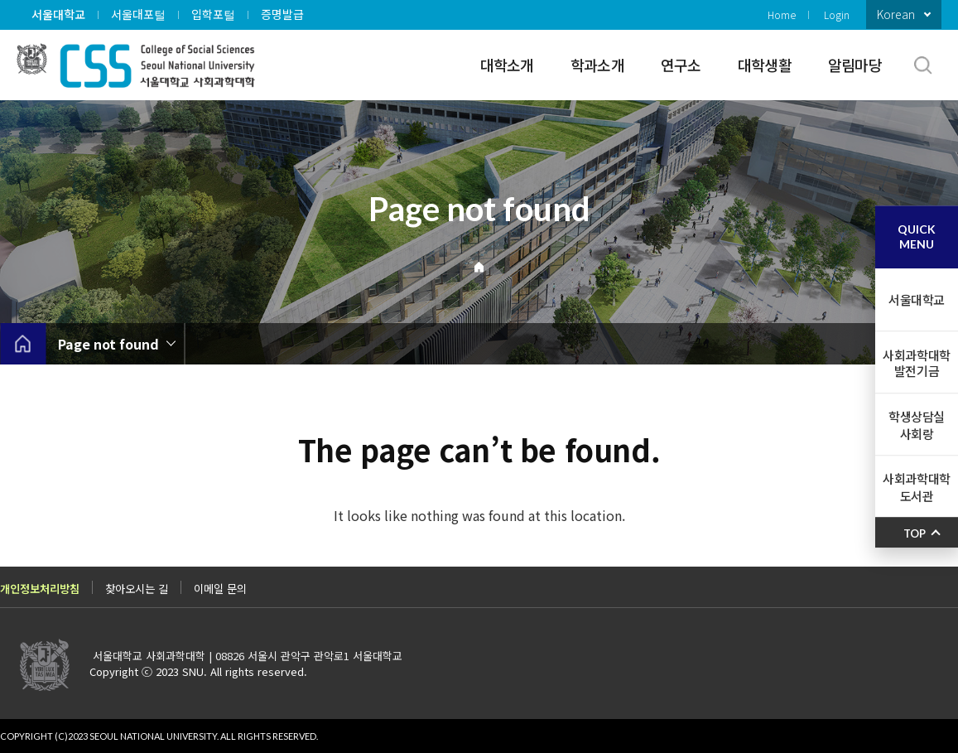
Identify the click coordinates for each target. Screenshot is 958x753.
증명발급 (282, 14)
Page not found (108, 344)
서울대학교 (58, 14)
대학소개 (507, 64)
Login (837, 14)
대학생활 (765, 64)
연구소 (681, 64)
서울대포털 (138, 14)
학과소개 (597, 64)
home (23, 343)
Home (782, 14)
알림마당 (855, 64)
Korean (896, 14)
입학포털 (213, 14)
